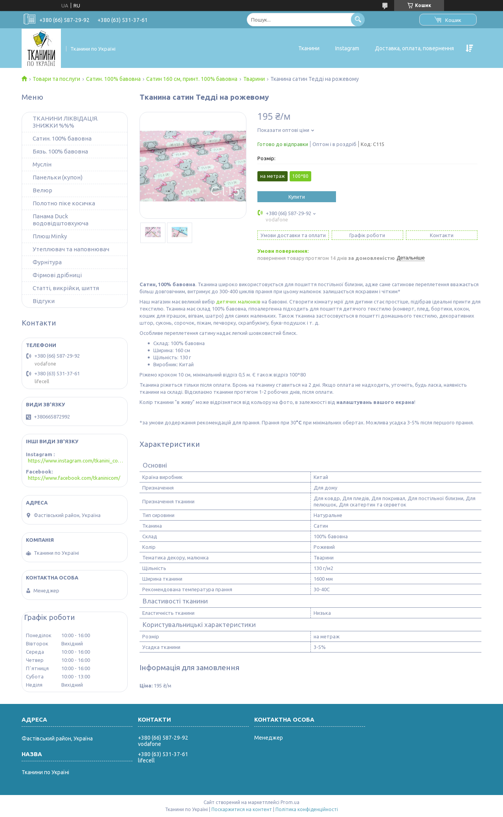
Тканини (308, 48)
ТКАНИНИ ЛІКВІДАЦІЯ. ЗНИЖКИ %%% (65, 122)
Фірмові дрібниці (57, 275)
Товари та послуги (56, 79)
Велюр (42, 190)
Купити (296, 196)
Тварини (254, 79)
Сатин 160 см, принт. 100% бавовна (191, 79)
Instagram (347, 48)
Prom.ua (290, 802)
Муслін (42, 164)
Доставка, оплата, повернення (414, 48)
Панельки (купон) (58, 177)
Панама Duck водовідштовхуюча (60, 220)
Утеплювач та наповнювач (71, 249)
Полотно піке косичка (64, 203)
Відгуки (44, 301)
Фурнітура (47, 262)
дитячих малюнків (238, 301)
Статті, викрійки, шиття (66, 288)
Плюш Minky (50, 236)
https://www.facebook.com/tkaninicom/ (74, 478)
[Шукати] (358, 19)
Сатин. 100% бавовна (113, 79)
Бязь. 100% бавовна (60, 151)
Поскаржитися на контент (241, 809)
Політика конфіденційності (306, 809)
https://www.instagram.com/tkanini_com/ (75, 460)
